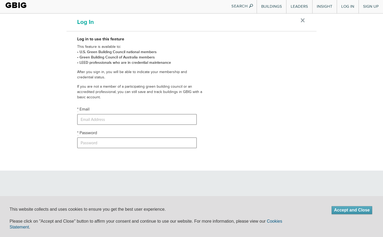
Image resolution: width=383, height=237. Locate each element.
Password (87, 133)
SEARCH (242, 6)
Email (83, 109)
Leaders (299, 7)
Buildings (271, 7)
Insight (324, 7)
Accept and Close (352, 210)
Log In (347, 7)
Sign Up (371, 7)
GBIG (16, 5)
